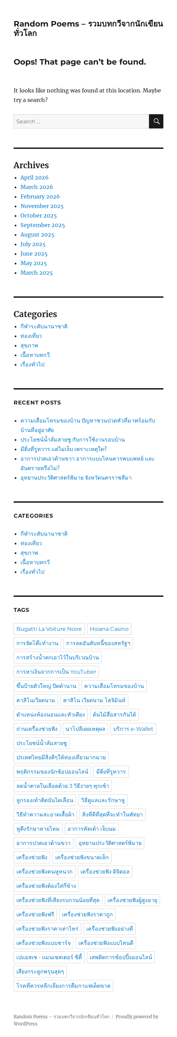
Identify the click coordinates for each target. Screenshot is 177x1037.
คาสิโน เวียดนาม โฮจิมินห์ (94, 700)
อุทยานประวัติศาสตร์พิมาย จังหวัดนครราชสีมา (76, 477)
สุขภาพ (29, 345)
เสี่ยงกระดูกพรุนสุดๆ (40, 971)
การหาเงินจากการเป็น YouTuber (56, 672)
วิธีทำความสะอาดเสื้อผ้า (45, 814)
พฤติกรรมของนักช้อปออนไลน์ (52, 771)
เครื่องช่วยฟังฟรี (35, 914)
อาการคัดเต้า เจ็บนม (92, 829)
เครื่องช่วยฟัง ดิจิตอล (105, 871)
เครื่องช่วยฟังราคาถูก (87, 914)
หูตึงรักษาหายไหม (38, 829)
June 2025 (34, 253)
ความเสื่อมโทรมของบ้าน (114, 686)
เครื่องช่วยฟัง (31, 857)
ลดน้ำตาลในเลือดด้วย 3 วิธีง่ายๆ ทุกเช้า (62, 786)
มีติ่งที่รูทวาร (111, 771)
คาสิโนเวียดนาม (35, 700)
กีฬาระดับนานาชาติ (44, 326)
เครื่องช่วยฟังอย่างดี (109, 929)
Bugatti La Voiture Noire (49, 629)
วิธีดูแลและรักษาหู (103, 800)
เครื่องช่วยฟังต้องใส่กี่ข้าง (46, 886)
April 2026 (34, 177)
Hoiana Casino (109, 629)
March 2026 (36, 187)
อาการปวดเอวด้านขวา (43, 843)
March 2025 (36, 272)
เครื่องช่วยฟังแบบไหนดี (105, 943)
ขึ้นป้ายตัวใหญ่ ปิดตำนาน (46, 686)
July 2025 (33, 244)
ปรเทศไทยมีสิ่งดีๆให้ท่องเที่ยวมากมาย (61, 757)
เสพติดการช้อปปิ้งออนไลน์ (121, 957)
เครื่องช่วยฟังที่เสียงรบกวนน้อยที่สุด (58, 900)
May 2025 (33, 263)
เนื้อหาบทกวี (35, 354)
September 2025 (42, 225)
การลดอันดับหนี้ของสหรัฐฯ (98, 643)
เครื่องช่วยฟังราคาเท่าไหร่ (47, 929)
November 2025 (42, 206)
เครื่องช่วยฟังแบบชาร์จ (43, 943)
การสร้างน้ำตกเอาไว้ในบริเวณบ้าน (57, 657)
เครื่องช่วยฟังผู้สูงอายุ (132, 900)
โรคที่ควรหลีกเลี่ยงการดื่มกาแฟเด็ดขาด (63, 986)
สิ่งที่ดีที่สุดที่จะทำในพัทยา (112, 814)
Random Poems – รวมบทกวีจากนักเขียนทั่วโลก (61, 1017)
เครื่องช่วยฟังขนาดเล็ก (82, 857)
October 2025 (38, 215)
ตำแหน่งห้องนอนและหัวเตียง (50, 714)
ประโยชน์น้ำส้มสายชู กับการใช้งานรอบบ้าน (72, 439)
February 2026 (40, 196)
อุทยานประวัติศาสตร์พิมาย (110, 843)
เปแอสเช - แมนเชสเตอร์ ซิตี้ (49, 957)
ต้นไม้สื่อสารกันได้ (114, 714)
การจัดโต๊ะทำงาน (37, 643)
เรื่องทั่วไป (32, 364)
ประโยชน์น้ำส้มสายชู (41, 743)
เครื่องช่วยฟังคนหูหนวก (44, 871)
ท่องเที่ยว (31, 335)
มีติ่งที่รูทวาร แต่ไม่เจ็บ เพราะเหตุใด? (63, 449)
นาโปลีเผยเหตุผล (85, 729)
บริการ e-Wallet (133, 729)
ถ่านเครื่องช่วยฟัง (37, 729)
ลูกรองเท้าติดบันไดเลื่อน (44, 800)
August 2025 (37, 234)
